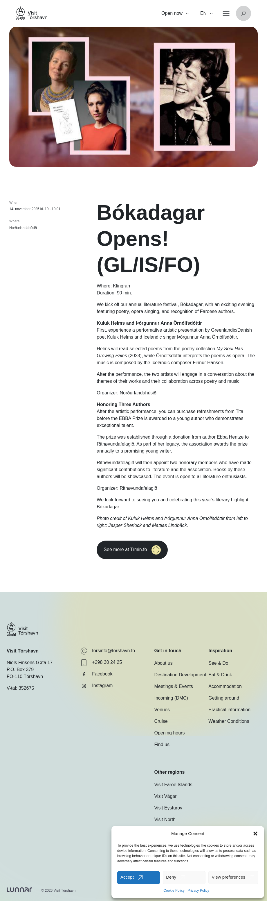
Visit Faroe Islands (173, 784)
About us (163, 663)
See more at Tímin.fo (143, 550)
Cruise (160, 721)
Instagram (96, 685)
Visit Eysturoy (168, 807)
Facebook (96, 674)
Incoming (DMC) (171, 698)
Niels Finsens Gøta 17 (30, 662)
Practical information (229, 709)
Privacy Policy (198, 891)
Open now (175, 13)
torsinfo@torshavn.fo (107, 651)
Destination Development (180, 674)
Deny (171, 877)
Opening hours (169, 732)
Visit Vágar (165, 796)
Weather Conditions (228, 721)
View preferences (228, 877)
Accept (127, 877)
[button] (255, 833)
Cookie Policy (174, 891)
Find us (161, 744)
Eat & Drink (220, 674)
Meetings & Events (173, 686)
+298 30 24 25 (101, 662)
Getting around (223, 698)
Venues (161, 709)
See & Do (218, 663)
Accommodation (225, 686)
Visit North (165, 819)
